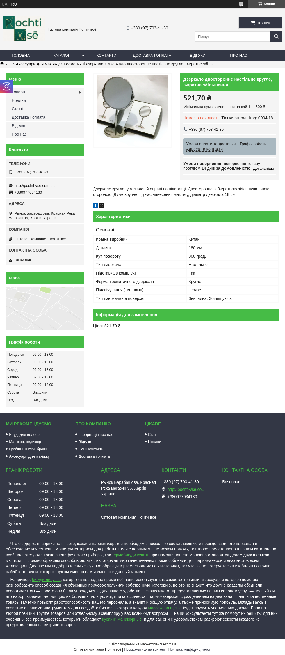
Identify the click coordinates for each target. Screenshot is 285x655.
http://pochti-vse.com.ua (35, 185)
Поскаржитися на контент (144, 649)
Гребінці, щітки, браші (28, 449)
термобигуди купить (131, 555)
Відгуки (197, 55)
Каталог (61, 55)
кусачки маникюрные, (122, 619)
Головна (21, 55)
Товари (18, 92)
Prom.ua (169, 644)
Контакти (106, 55)
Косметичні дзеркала (83, 64)
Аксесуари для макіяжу (38, 64)
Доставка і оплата (152, 55)
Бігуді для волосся (25, 434)
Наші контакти (91, 449)
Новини (19, 100)
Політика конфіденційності (189, 649)
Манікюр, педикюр (25, 442)
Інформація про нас (96, 434)
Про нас (238, 55)
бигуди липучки (46, 579)
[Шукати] (276, 36)
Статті (17, 109)
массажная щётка (165, 608)
